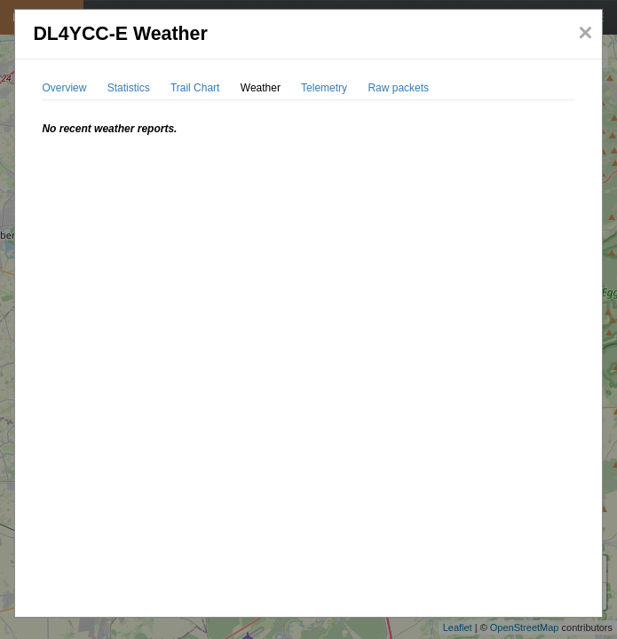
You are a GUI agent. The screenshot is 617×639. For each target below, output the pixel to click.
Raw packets (398, 88)
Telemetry (324, 88)
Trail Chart (195, 88)
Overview (64, 88)
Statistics (128, 88)
